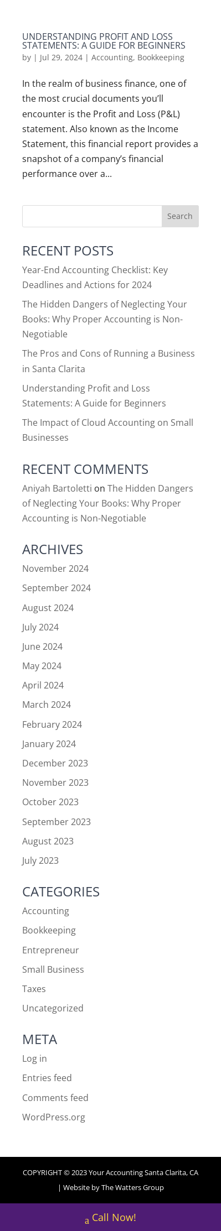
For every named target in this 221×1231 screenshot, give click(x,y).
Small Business (53, 969)
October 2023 (50, 802)
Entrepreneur (50, 950)
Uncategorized (53, 1008)
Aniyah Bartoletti (57, 488)
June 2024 (42, 646)
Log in (34, 1058)
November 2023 (55, 782)
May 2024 (41, 666)
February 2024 (52, 724)
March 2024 (46, 704)
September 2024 (56, 588)
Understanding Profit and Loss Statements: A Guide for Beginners (104, 40)
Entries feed (47, 1078)
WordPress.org (53, 1117)
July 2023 (40, 860)
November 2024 (55, 568)
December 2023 (55, 763)
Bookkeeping (160, 57)
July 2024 (40, 627)
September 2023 (56, 822)
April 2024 (43, 685)
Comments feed (55, 1098)
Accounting (112, 57)
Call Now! (110, 1219)
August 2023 (48, 841)
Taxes (34, 989)
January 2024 (49, 744)
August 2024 (48, 608)
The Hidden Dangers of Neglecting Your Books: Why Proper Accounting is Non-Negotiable (104, 319)
